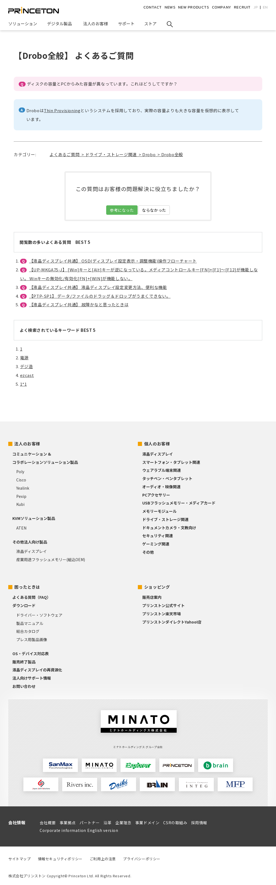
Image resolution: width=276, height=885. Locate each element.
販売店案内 (152, 597)
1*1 (23, 384)
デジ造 (26, 366)
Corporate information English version (79, 830)
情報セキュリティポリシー (60, 858)
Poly (20, 471)
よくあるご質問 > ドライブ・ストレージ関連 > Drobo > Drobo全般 (116, 154)
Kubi (20, 504)
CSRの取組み (175, 822)
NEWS (170, 7)
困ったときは (27, 587)
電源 (24, 357)
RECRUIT (242, 7)
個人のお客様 (157, 443)
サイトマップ (19, 858)
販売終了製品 (23, 662)
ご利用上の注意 (103, 858)
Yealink (22, 488)
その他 (148, 552)
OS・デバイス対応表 (30, 653)
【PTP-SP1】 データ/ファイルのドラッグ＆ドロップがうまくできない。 (100, 296)
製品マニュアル (29, 623)
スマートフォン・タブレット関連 (171, 462)
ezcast (27, 375)
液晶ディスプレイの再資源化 (37, 669)
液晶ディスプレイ (31, 551)
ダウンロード (23, 605)
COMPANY (221, 7)
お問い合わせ (23, 686)
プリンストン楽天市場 (161, 613)
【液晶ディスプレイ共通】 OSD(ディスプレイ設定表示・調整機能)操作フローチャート (113, 261)
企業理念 (123, 822)
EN (265, 7)
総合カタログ (27, 631)
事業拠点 (68, 822)
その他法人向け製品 (29, 542)
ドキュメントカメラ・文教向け (169, 527)
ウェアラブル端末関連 (161, 470)
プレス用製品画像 (31, 639)
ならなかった (154, 210)
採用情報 (199, 822)
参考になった (122, 210)
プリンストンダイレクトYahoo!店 (171, 622)
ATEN (21, 528)
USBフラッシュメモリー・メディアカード (178, 503)
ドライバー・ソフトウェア (39, 615)
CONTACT (152, 7)
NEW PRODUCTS (193, 7)
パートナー (90, 822)
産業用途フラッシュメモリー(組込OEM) (50, 559)
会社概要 (48, 822)
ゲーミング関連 (155, 544)
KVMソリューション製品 (33, 518)
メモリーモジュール (159, 511)
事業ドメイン (147, 822)
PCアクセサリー (156, 495)
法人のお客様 (27, 443)
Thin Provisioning (62, 110)
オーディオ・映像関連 (161, 486)
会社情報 (16, 822)
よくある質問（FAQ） (31, 597)
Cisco (21, 480)
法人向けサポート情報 (31, 678)
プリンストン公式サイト (163, 605)
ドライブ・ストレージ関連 (165, 519)
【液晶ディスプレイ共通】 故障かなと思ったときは (79, 304)
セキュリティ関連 (157, 535)
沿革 (107, 822)
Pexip (21, 496)
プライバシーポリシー (141, 858)
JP (255, 7)
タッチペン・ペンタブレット (167, 478)
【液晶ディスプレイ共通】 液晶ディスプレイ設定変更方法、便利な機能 (98, 287)
